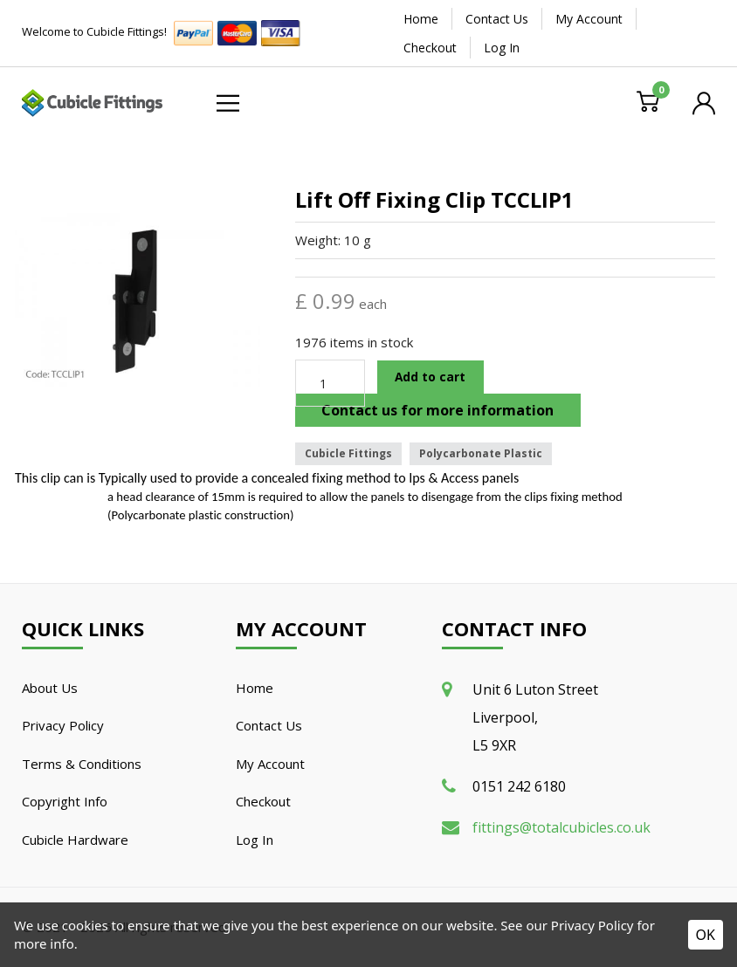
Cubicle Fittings (348, 453)
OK (705, 934)
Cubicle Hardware (75, 839)
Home (420, 18)
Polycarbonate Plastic (480, 453)
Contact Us (496, 18)
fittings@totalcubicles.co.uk (561, 827)
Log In (502, 47)
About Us (50, 687)
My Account (589, 18)
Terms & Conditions (81, 763)
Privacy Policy (63, 725)
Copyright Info (64, 801)
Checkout (430, 47)
